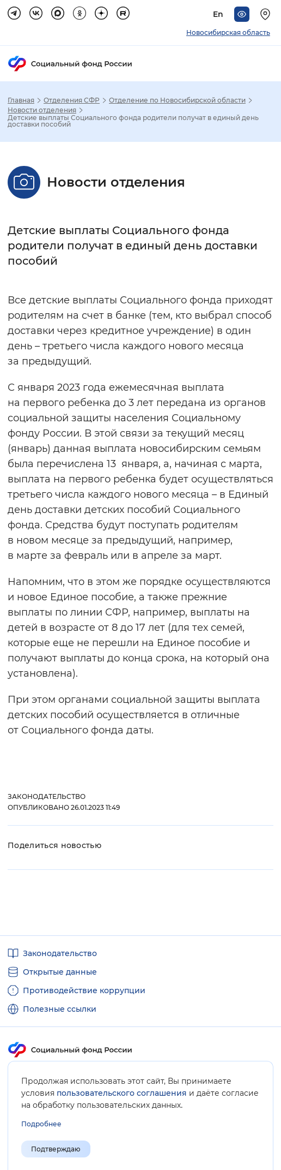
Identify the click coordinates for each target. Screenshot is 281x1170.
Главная (21, 100)
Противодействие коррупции (84, 990)
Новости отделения (42, 110)
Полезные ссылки (59, 1009)
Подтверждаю (56, 1149)
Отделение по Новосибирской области (177, 100)
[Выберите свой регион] (266, 14)
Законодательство (60, 953)
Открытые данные (60, 972)
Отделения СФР (72, 100)
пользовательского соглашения (122, 1093)
